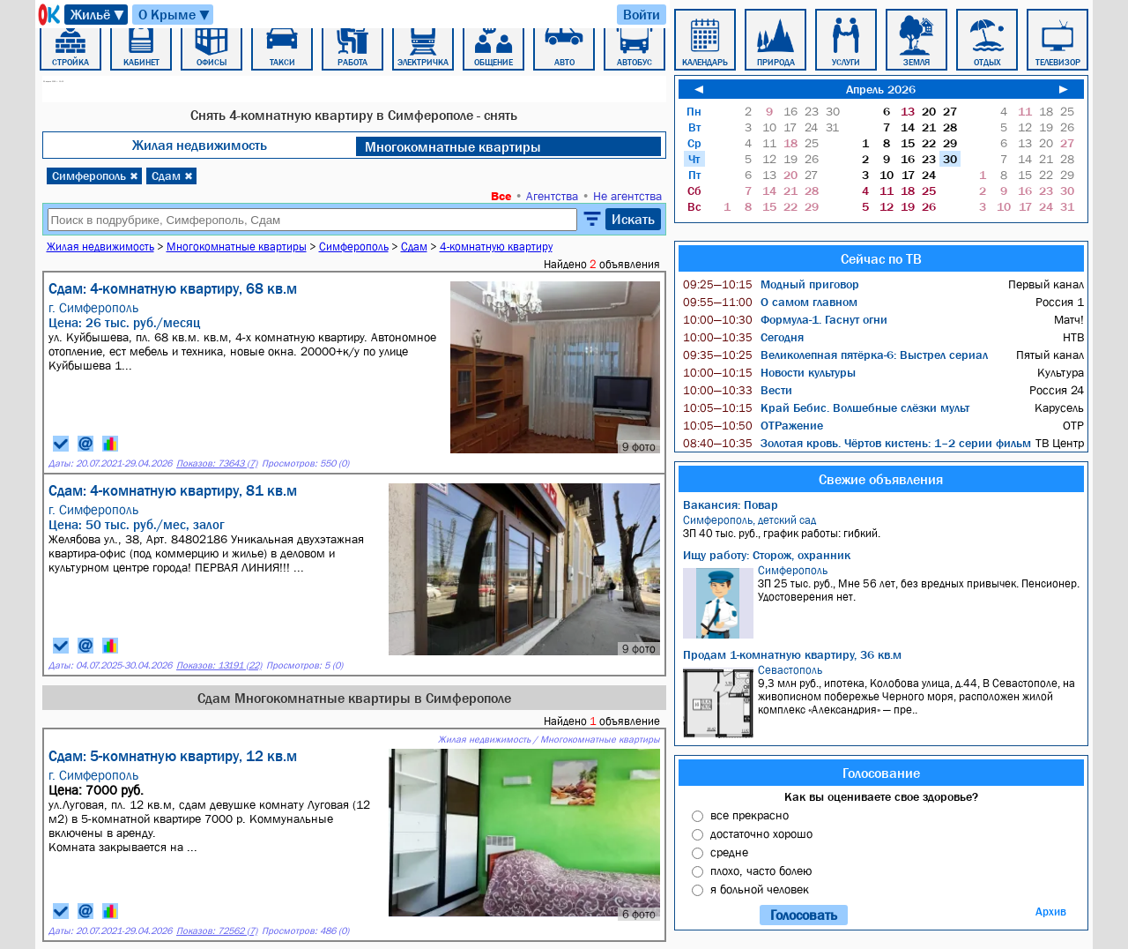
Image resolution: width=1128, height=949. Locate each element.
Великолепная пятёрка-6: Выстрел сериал (835, 354)
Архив (1050, 911)
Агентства (552, 196)
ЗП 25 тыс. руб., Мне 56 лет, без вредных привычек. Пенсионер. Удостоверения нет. (883, 601)
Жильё (98, 14)
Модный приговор (771, 284)
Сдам (172, 175)
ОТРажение (753, 425)
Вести (737, 390)
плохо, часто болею (761, 870)
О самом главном (770, 302)
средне (729, 852)
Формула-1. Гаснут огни (785, 319)
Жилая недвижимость (199, 145)
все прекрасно (749, 815)
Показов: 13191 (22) (219, 665)
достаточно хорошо (761, 833)
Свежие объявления (881, 479)
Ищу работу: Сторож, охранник (766, 555)
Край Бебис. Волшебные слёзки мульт (826, 407)
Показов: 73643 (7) (216, 463)
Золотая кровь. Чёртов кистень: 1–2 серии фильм (857, 443)
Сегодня (743, 337)
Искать (633, 219)
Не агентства (627, 196)
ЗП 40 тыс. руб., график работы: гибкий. (883, 526)
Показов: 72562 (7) (216, 931)
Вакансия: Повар (730, 504)
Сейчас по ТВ (881, 258)
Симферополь (95, 175)
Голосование (881, 773)
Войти (641, 14)
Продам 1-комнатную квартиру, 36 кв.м (792, 654)
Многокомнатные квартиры (453, 146)
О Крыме (175, 14)
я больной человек (759, 889)
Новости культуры (769, 372)
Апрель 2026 (881, 89)
